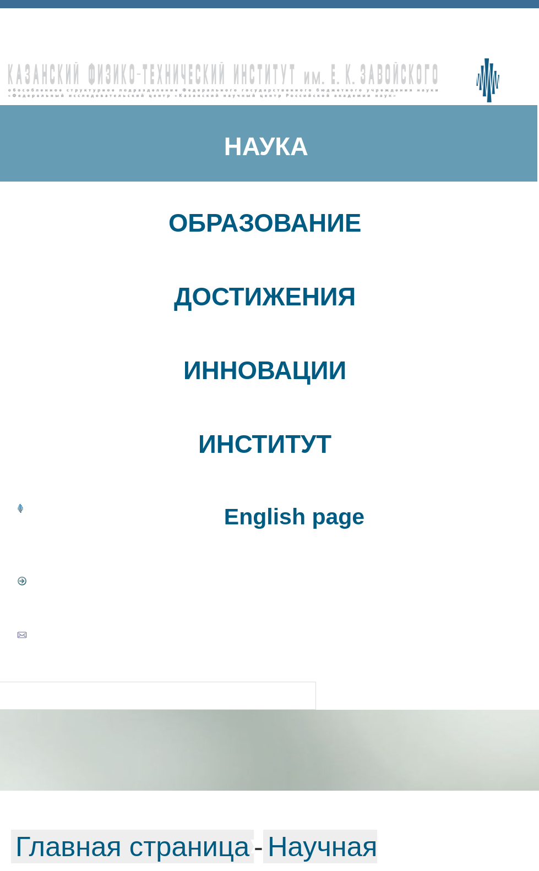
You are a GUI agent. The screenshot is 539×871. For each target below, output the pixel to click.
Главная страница (132, 846)
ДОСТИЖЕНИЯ (265, 297)
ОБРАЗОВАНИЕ (265, 223)
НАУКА (266, 147)
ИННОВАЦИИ (264, 371)
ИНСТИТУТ (264, 444)
